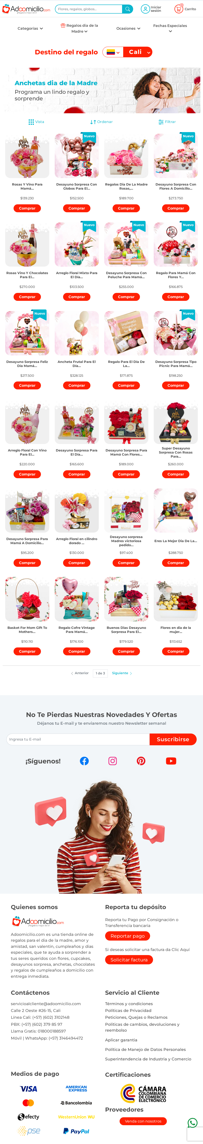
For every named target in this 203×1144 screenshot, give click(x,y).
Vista (36, 122)
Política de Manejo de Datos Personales (145, 1049)
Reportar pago (128, 936)
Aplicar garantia (121, 1040)
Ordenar (101, 122)
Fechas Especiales (170, 26)
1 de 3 (100, 673)
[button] (27, 183)
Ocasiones (126, 28)
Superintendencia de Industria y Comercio (148, 1059)
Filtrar (167, 122)
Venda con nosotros (143, 1121)
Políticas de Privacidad (128, 1010)
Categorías (28, 28)
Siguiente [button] (122, 673)
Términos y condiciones (129, 1003)
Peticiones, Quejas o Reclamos (136, 1017)
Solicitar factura (129, 960)
